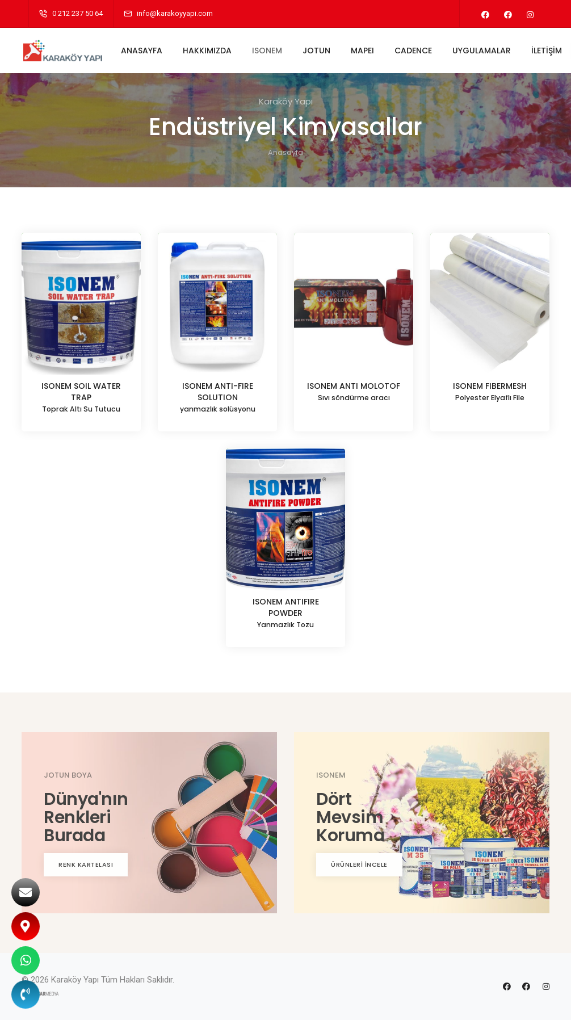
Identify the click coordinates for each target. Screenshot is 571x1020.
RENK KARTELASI (85, 864)
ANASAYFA (145, 50)
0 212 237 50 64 (77, 13)
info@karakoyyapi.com (175, 13)
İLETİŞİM (550, 50)
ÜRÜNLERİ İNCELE (359, 864)
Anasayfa (285, 152)
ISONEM (270, 50)
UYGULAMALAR (485, 50)
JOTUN (320, 50)
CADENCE (416, 50)
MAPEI (365, 50)
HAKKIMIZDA (210, 50)
